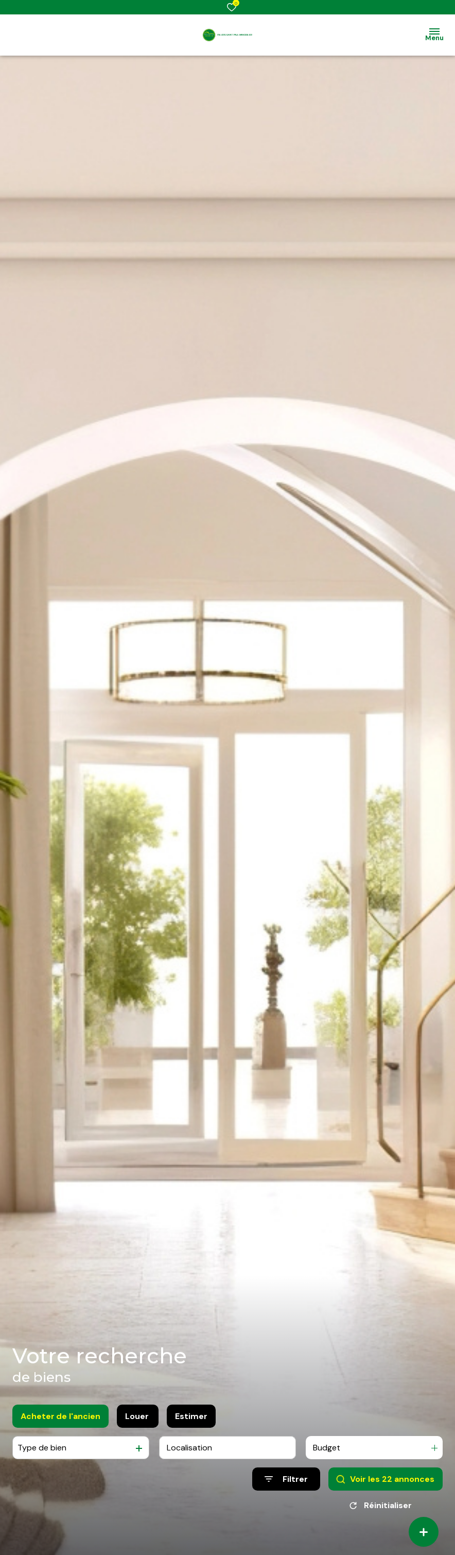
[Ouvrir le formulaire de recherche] (286, 1507)
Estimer (191, 1444)
